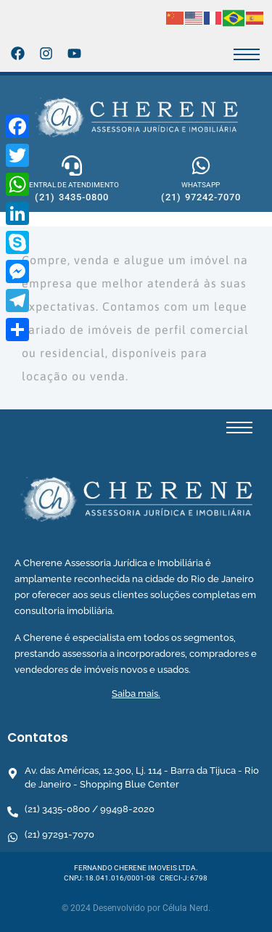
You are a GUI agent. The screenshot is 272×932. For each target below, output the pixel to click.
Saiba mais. (136, 693)
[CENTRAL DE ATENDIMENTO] (72, 165)
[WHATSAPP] (201, 165)
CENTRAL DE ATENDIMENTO (71, 185)
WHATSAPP (200, 185)
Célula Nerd (185, 908)
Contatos (37, 737)
